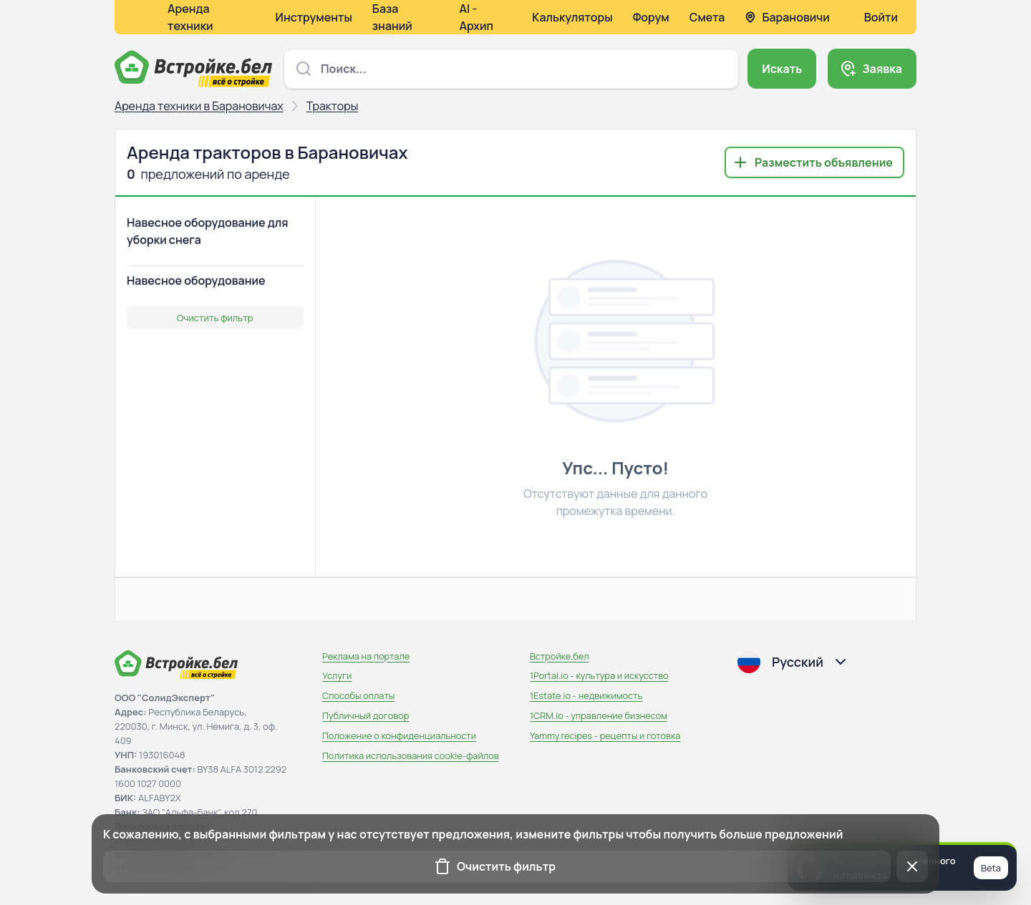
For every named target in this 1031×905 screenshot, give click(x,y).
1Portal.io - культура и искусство (599, 675)
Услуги (337, 675)
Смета (707, 17)
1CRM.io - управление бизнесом (598, 715)
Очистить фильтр (215, 317)
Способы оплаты (358, 695)
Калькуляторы (572, 17)
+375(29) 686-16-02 (158, 869)
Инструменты (314, 17)
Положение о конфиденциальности (399, 735)
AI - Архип (476, 17)
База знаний (392, 17)
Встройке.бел (559, 656)
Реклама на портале (366, 656)
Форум (651, 17)
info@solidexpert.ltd (158, 840)
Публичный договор (365, 715)
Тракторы (332, 106)
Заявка (882, 69)
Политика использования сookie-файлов (410, 755)
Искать (782, 69)
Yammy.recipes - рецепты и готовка (605, 735)
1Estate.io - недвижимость (586, 695)
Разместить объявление (824, 162)
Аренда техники (190, 17)
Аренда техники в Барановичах (199, 106)
